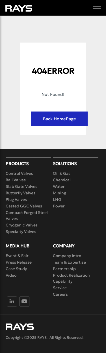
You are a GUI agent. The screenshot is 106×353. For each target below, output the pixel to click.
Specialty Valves (21, 231)
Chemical (62, 179)
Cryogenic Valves (22, 225)
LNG (57, 199)
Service (60, 287)
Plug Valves (16, 199)
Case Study (16, 268)
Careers (60, 294)
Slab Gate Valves (21, 186)
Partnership (64, 268)
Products (17, 163)
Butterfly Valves (20, 193)
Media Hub (17, 246)
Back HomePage (59, 118)
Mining (59, 193)
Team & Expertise (69, 262)
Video (11, 275)
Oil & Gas (61, 173)
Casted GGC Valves (24, 206)
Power (59, 206)
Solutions (65, 163)
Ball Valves (16, 179)
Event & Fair (17, 255)
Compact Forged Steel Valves (27, 215)
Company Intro (67, 255)
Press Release (19, 262)
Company (63, 246)
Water (59, 186)
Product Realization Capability (71, 278)
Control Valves (19, 173)
